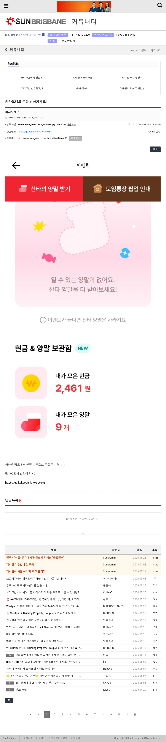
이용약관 (40, 738)
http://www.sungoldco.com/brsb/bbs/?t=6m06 (42, 138)
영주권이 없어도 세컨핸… (133, 88)
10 (119, 714)
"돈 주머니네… (82, 88)
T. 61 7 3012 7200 (79, 34)
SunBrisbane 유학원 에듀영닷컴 (25, 35)
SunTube (13, 63)
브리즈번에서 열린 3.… (33, 77)
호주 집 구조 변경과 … (133, 77)
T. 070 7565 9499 (125, 34)
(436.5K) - (47, 124)
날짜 (139, 550)
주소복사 (75, 138)
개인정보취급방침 (57, 738)
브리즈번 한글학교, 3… (33, 88)
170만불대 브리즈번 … (82, 77)
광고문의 (75, 738)
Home (134, 50)
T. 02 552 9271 (66, 41)
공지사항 (28, 738)
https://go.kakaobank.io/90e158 (35, 131)
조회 (155, 550)
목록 (155, 149)
